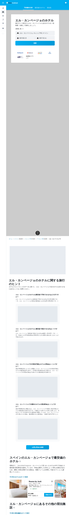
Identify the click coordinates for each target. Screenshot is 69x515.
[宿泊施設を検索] (3, 12)
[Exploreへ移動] (3, 23)
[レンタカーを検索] (3, 16)
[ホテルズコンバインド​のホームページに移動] (12, 3)
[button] (3, 3)
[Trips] (3, 28)
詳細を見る (49, 494)
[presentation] (20, 461)
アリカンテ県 (40, 239)
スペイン (16, 239)
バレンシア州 (28, 239)
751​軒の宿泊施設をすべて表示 (19, 513)
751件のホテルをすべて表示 (19, 477)
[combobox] (19, 29)
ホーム (10, 239)
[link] (37, 447)
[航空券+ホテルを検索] (3, 19)
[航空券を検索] (3, 8)
